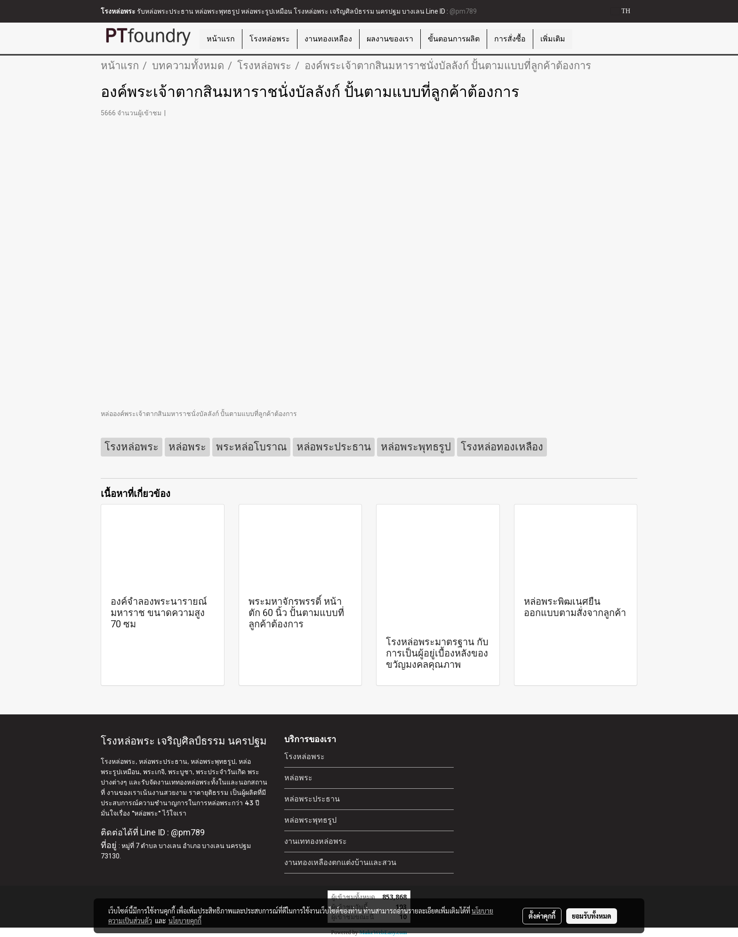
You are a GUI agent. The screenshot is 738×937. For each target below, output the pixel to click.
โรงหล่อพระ (269, 39)
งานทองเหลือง (328, 39)
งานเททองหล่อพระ (315, 841)
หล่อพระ (298, 778)
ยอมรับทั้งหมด (591, 916)
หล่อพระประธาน (312, 799)
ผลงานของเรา (390, 39)
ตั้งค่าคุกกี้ (542, 916)
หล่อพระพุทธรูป (310, 820)
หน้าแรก (221, 39)
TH (620, 11)
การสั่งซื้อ (510, 39)
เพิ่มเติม (552, 39)
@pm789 (463, 11)
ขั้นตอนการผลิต (454, 39)
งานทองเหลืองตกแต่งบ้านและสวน (340, 862)
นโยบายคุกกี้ (184, 920)
